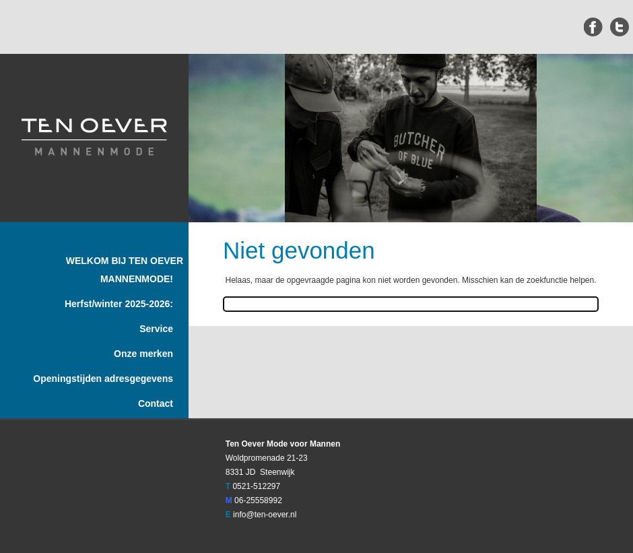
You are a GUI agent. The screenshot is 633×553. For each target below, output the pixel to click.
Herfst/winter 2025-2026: (119, 303)
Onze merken (143, 353)
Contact (155, 403)
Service (156, 328)
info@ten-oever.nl (264, 514)
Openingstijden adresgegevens (103, 378)
